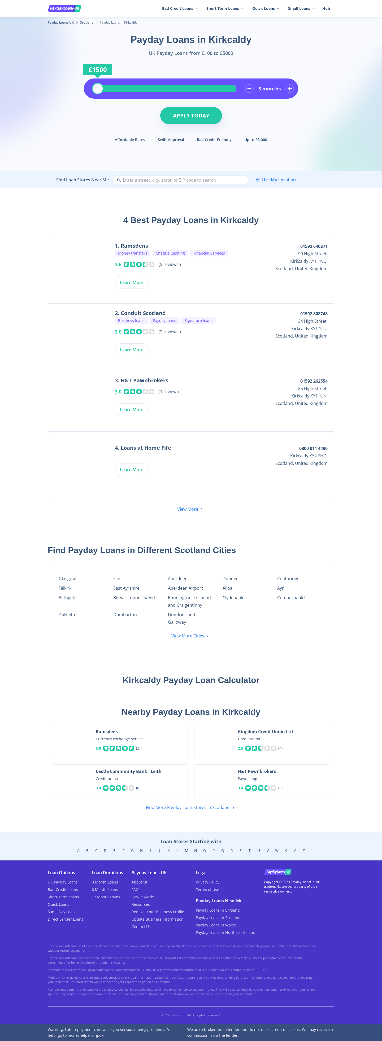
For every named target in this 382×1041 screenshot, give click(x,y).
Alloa (227, 588)
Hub (326, 8)
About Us (140, 882)
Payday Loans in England (218, 910)
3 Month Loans (105, 882)
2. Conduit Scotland (140, 313)
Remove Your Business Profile (158, 911)
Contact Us (141, 926)
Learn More (132, 282)
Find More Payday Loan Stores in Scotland (191, 807)
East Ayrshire (126, 588)
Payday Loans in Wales (216, 925)
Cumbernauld (291, 598)
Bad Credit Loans (180, 8)
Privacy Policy (207, 882)
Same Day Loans (62, 911)
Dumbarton (125, 615)
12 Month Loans (106, 896)
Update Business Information (158, 919)
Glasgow (67, 578)
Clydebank (233, 598)
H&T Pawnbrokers (257, 771)
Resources (141, 904)
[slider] (97, 88)
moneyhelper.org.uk (85, 1035)
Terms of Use (207, 889)
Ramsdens (107, 731)
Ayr (280, 588)
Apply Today (191, 115)
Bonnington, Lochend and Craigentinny (189, 601)
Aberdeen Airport (185, 588)
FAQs (136, 889)
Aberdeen (178, 578)
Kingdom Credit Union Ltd (265, 731)
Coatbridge (288, 578)
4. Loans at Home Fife (143, 447)
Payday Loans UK (61, 22)
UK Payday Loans (63, 882)
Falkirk (65, 588)
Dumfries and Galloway (181, 618)
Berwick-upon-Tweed (134, 598)
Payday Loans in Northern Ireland (225, 932)
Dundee (230, 578)
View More (191, 509)
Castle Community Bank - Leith (129, 771)
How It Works (143, 896)
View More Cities (191, 636)
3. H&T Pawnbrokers (141, 380)
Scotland (86, 22)
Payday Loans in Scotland (218, 917)
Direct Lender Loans (65, 919)
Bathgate (68, 598)
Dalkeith (67, 615)
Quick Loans (266, 8)
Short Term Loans (225, 8)
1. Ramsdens (131, 245)
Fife (116, 578)
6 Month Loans (105, 889)
